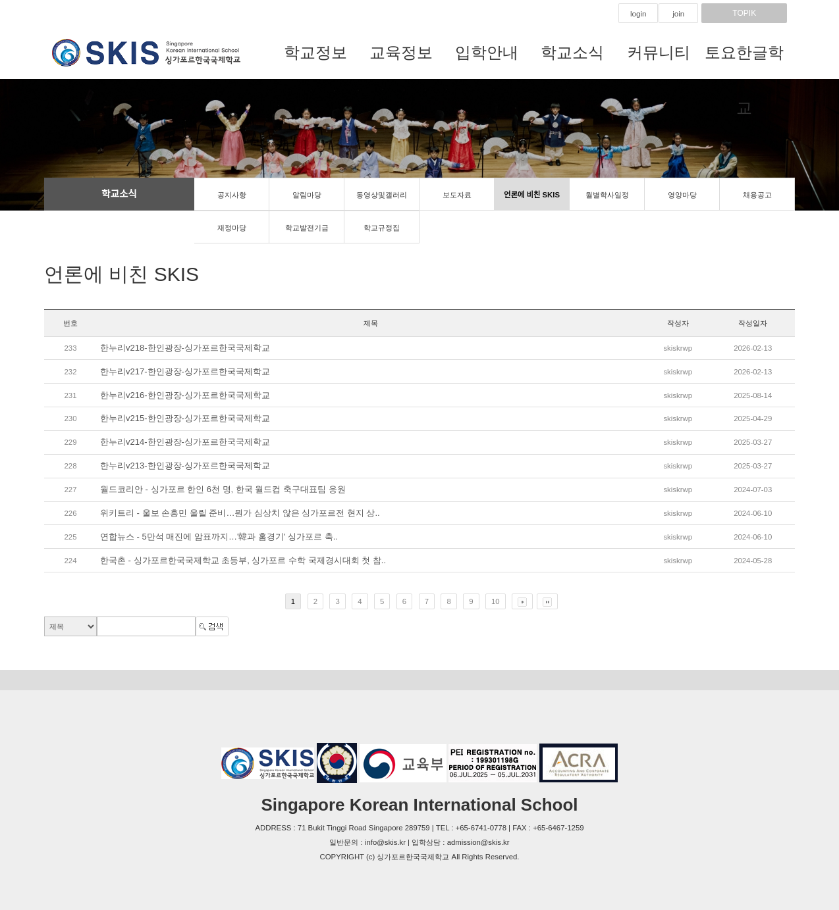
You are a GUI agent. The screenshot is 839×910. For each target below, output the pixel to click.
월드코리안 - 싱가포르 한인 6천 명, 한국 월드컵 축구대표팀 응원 (223, 489)
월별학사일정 (607, 195)
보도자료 (457, 195)
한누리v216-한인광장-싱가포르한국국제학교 (185, 395)
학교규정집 (382, 228)
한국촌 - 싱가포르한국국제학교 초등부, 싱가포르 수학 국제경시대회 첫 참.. (243, 560)
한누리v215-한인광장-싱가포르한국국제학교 (185, 418)
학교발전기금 (307, 228)
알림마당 (306, 195)
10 (495, 601)
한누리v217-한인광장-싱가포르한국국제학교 (185, 371)
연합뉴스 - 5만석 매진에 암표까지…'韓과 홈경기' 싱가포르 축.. (219, 537)
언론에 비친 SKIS (532, 195)
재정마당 (231, 228)
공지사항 (231, 195)
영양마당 (682, 195)
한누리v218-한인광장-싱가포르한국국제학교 (185, 348)
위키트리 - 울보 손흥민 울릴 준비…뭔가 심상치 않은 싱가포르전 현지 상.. (240, 513)
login (638, 14)
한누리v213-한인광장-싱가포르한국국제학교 (185, 465)
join (678, 14)
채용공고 (757, 195)
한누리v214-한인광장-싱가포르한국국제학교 (185, 442)
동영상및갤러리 (381, 195)
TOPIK (744, 13)
